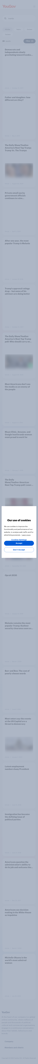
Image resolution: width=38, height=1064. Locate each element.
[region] (19, 532)
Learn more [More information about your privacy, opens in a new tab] (26, 535)
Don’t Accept (19, 550)
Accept (19, 543)
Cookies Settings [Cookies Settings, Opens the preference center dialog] (19, 540)
